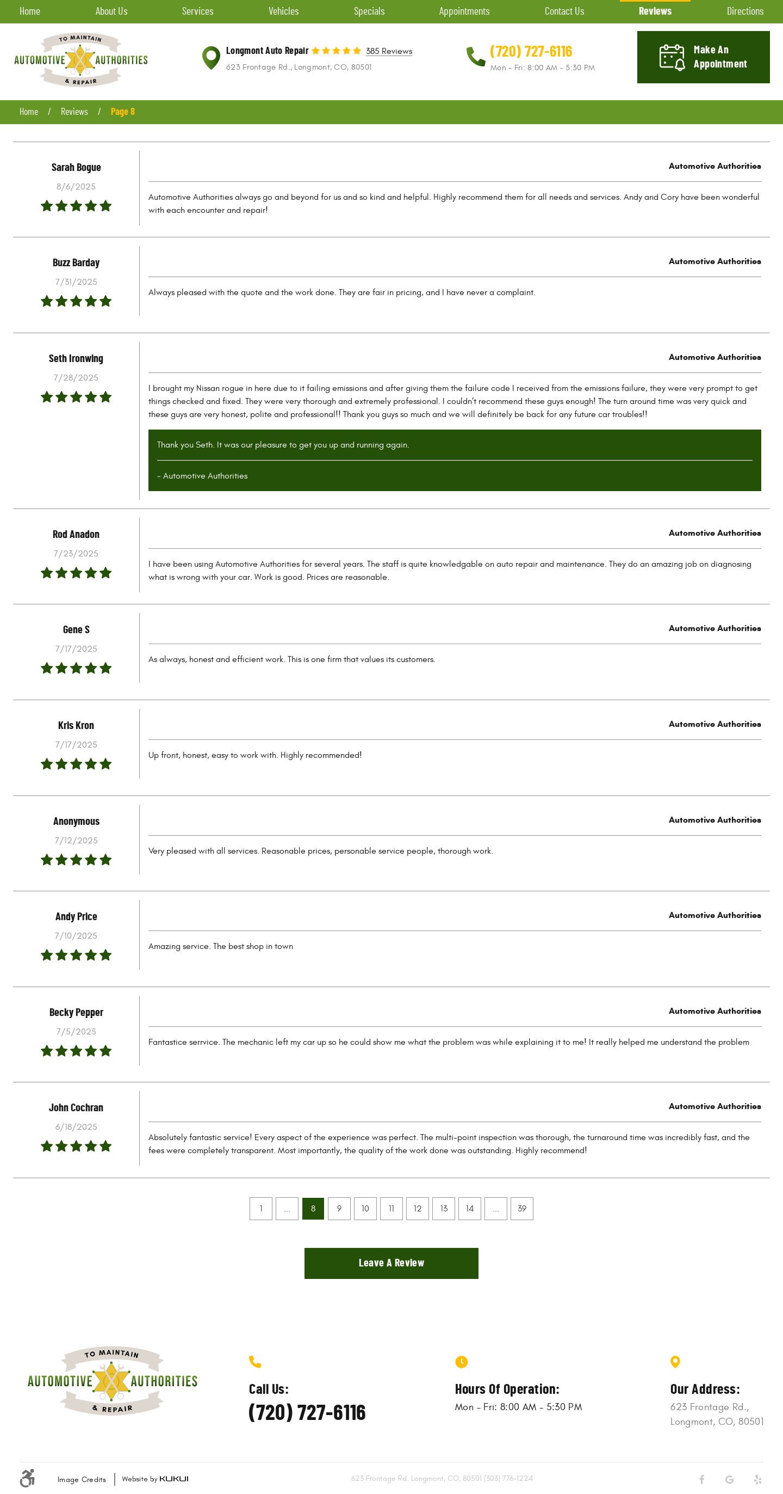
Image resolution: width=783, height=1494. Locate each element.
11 (391, 1209)
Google (729, 1479)
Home (30, 11)
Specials (369, 11)
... (287, 1209)
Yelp (758, 1479)
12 (418, 1209)
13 (444, 1209)
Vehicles (284, 11)
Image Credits (82, 1479)
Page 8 (123, 112)
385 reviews (389, 51)
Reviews (655, 11)
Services (197, 11)
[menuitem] (30, 11)
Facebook (701, 1479)
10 (365, 1209)
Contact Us (564, 11)
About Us (111, 11)
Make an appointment (720, 57)
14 (470, 1209)
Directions (745, 11)
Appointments (464, 11)
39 (522, 1209)
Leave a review (392, 1263)
